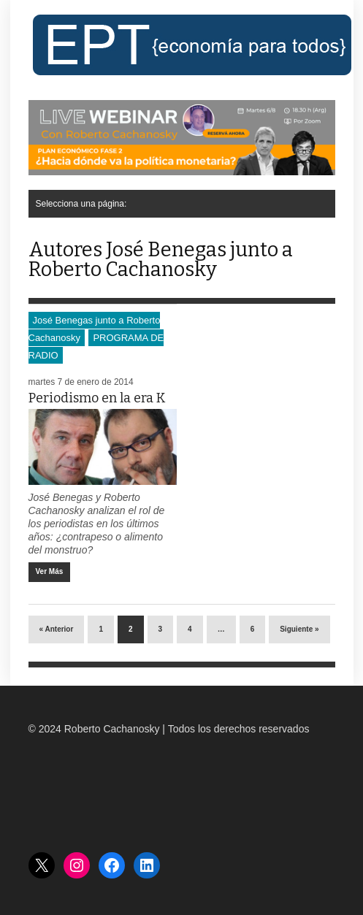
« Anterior (56, 629)
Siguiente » (299, 629)
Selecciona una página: (81, 204)
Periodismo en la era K (97, 398)
